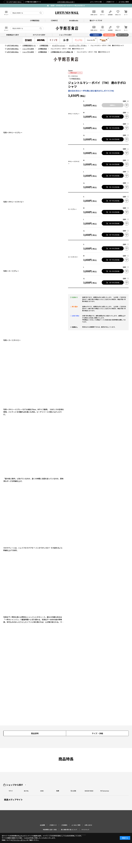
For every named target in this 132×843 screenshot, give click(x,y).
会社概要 (42, 825)
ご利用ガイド (110, 2)
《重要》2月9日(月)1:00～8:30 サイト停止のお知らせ (67, 5)
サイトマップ (85, 829)
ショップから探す (14, 785)
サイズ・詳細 (97, 733)
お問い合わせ (88, 825)
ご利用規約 (64, 825)
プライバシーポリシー (19, 840)
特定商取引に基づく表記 (50, 829)
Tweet (70, 71)
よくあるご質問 (124, 2)
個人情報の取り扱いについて (69, 829)
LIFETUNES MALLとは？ (66, 2)
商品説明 (35, 733)
